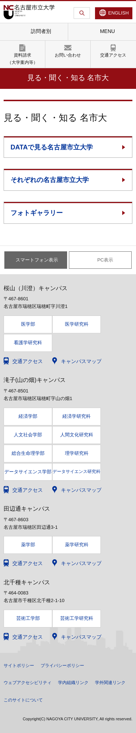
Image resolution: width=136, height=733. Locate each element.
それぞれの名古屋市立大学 (50, 180)
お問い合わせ (68, 55)
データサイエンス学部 (27, 471)
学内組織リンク (73, 682)
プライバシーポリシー (62, 665)
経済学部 (27, 416)
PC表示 (105, 260)
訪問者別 (41, 31)
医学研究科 (76, 324)
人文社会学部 (28, 434)
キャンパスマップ (81, 361)
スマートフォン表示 (37, 260)
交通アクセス (113, 55)
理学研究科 (76, 453)
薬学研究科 (76, 544)
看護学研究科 (28, 342)
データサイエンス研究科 (76, 471)
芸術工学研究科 (76, 618)
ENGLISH (118, 13)
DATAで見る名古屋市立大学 (52, 147)
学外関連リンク (110, 682)
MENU (107, 31)
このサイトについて (23, 700)
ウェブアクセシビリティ (27, 682)
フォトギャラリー (37, 213)
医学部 (28, 324)
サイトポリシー (19, 665)
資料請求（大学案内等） (22, 59)
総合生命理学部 (28, 453)
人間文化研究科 (76, 434)
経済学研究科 (76, 416)
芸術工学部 (28, 618)
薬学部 (28, 544)
